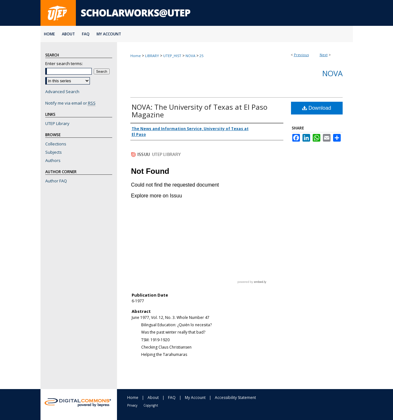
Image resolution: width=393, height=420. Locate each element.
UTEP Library (57, 123)
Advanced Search (62, 91)
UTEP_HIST (172, 55)
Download (316, 108)
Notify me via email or (70, 103)
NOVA (190, 55)
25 (201, 55)
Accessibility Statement (235, 397)
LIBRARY (152, 55)
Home (135, 55)
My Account (195, 397)
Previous (301, 54)
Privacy (132, 405)
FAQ (172, 397)
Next (324, 54)
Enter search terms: (64, 63)
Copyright (150, 405)
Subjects (53, 152)
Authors (53, 160)
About (153, 397)
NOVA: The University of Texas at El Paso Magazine (199, 110)
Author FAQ (56, 181)
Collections (55, 144)
